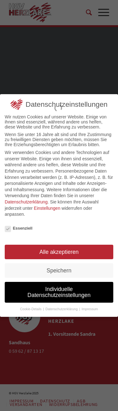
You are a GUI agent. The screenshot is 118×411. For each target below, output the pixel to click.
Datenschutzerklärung (26, 199)
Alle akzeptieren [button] (59, 249)
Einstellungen (47, 205)
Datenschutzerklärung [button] (62, 306)
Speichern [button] (59, 267)
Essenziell (18, 225)
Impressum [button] (89, 306)
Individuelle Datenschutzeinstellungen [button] (58, 289)
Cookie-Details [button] (31, 306)
